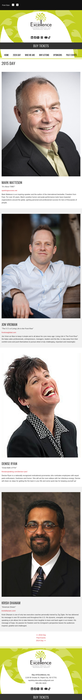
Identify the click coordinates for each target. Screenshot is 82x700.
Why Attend (44, 55)
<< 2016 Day (41, 635)
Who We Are (30, 55)
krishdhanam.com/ (9, 611)
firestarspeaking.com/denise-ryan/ (14, 472)
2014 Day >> (41, 640)
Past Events (71, 55)
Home (6, 55)
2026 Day (17, 55)
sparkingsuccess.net (9, 190)
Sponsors (57, 55)
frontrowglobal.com (9, 332)
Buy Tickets (41, 45)
